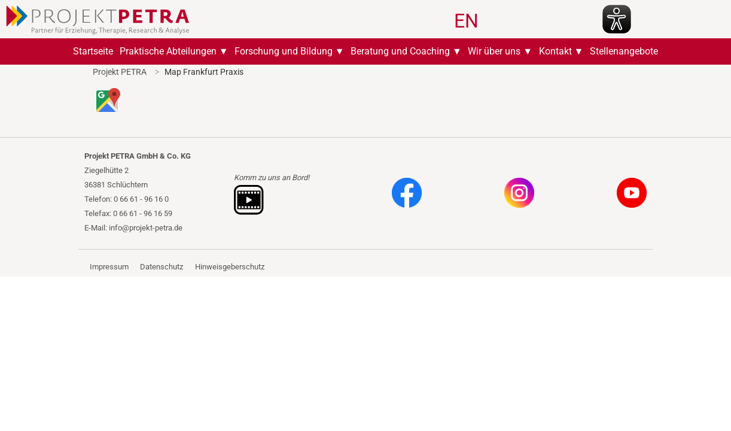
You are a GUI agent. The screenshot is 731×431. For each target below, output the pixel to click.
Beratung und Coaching (400, 51)
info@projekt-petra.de (145, 227)
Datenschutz (161, 266)
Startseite (93, 51)
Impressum (109, 266)
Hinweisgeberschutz (229, 266)
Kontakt (555, 51)
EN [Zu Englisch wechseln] (466, 21)
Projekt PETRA (120, 72)
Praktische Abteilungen (168, 51)
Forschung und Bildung (283, 51)
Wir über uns (494, 51)
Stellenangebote (624, 51)
